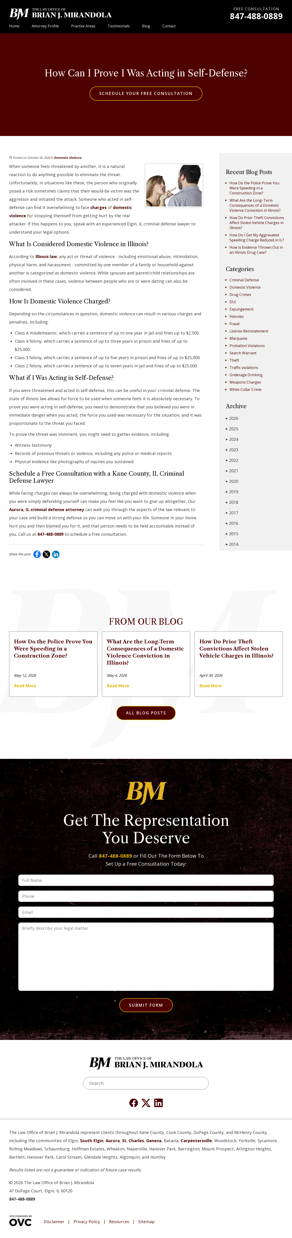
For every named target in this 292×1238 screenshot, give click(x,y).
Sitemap (146, 1222)
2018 (232, 502)
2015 (232, 533)
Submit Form (146, 1005)
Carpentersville (196, 1140)
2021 (232, 470)
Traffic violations (243, 367)
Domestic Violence (68, 158)
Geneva (154, 1140)
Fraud (234, 323)
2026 (232, 418)
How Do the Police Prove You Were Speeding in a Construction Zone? (254, 188)
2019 (232, 491)
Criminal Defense (244, 279)
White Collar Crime (245, 389)
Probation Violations (247, 345)
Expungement (241, 309)
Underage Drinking (246, 374)
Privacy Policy (86, 1222)
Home (14, 26)
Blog (146, 26)
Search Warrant (242, 352)
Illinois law (46, 256)
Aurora (113, 1140)
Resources (119, 1222)
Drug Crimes (240, 294)
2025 (232, 428)
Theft (234, 360)
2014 (232, 544)
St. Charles (133, 1140)
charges (98, 207)
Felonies (236, 316)
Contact (169, 26)
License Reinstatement (248, 331)
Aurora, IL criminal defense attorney (46, 509)
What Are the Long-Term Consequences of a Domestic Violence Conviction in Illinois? (255, 205)
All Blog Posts (146, 713)
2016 (232, 523)
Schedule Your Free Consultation (146, 93)
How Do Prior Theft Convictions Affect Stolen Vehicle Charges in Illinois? (256, 222)
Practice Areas (83, 26)
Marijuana (238, 338)
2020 (232, 481)
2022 (232, 460)
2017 (232, 512)
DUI (232, 301)
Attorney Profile (45, 26)
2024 (232, 439)
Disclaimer (54, 1222)
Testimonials (119, 26)
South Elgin (91, 1140)
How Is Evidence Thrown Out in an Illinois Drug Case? (256, 250)
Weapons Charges (245, 382)
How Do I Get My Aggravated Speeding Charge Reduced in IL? (256, 237)
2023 (232, 449)
